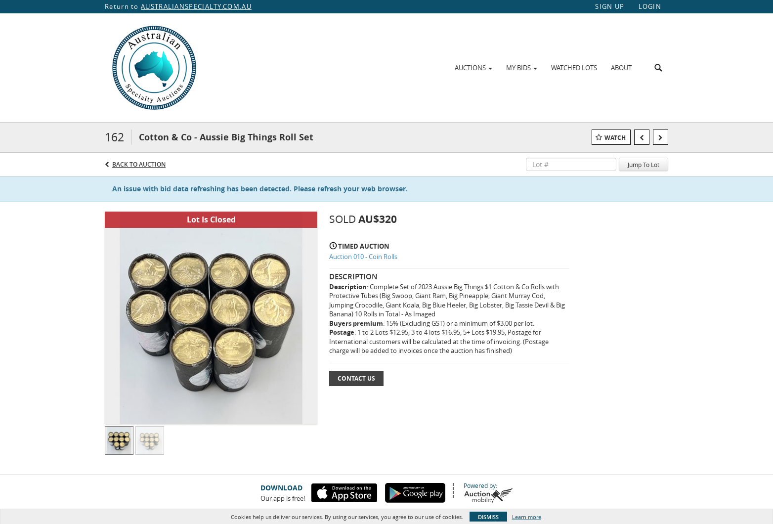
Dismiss (488, 517)
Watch (615, 137)
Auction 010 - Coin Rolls (363, 256)
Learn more (526, 517)
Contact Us (356, 378)
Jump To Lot (643, 165)
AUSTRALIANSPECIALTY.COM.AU (196, 6)
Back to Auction (139, 164)
